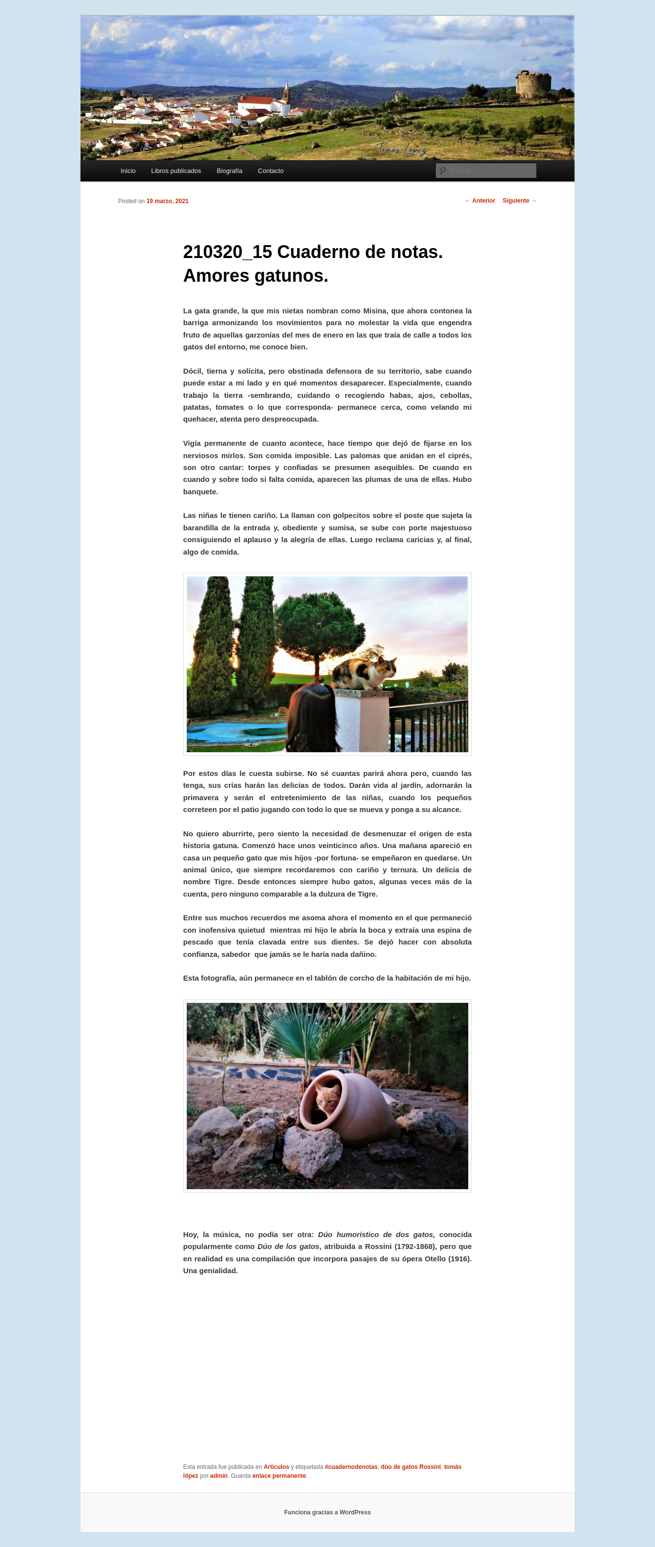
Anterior (480, 200)
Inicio (128, 170)
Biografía (230, 170)
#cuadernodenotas (351, 1466)
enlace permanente (279, 1475)
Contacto (271, 170)
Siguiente (520, 200)
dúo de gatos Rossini (411, 1466)
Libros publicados (176, 170)
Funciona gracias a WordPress (327, 1512)
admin (219, 1475)
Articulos (276, 1466)
